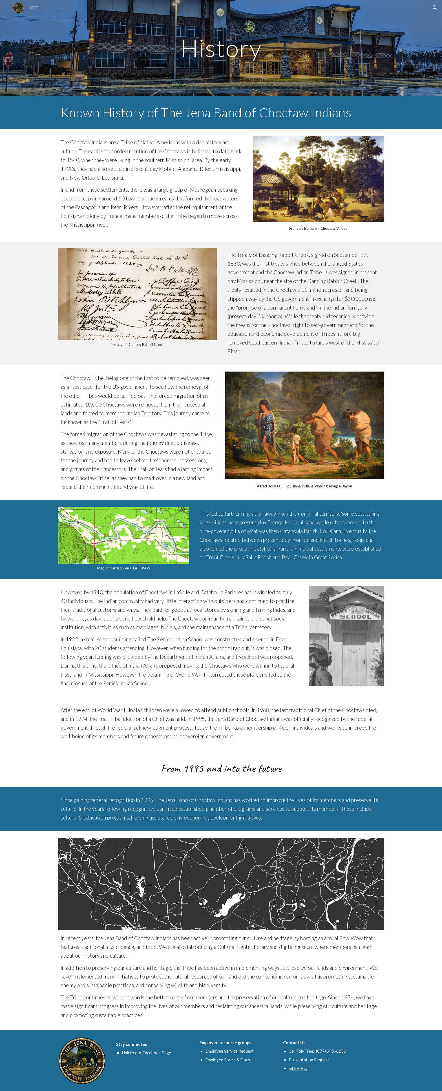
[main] (221, 48)
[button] (435, 8)
